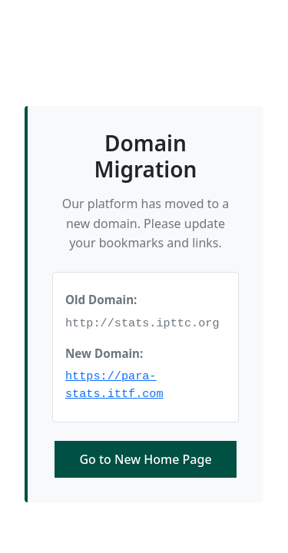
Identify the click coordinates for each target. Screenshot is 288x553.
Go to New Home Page (145, 459)
